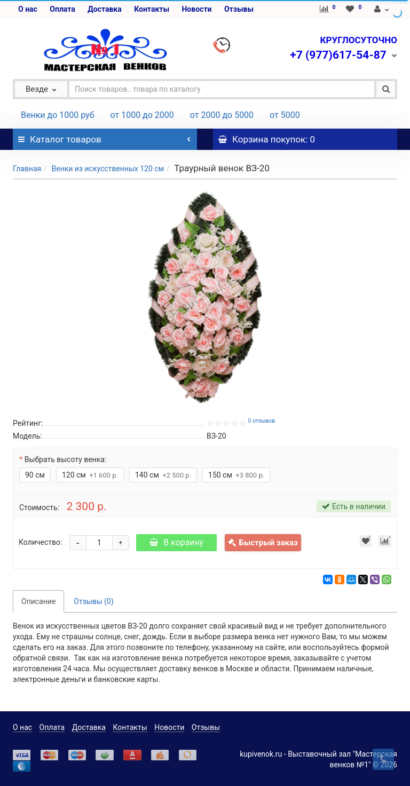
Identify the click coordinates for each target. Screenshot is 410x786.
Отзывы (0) (93, 601)
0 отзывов (261, 420)
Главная (27, 168)
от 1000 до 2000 (142, 115)
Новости (196, 9)
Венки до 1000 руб (57, 115)
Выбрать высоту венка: (65, 459)
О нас (27, 9)
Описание (38, 601)
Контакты (151, 9)
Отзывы (239, 9)
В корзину (176, 542)
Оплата (62, 9)
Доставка (104, 9)
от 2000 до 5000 (222, 115)
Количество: (40, 542)
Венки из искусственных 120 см (107, 168)
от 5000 (285, 115)
